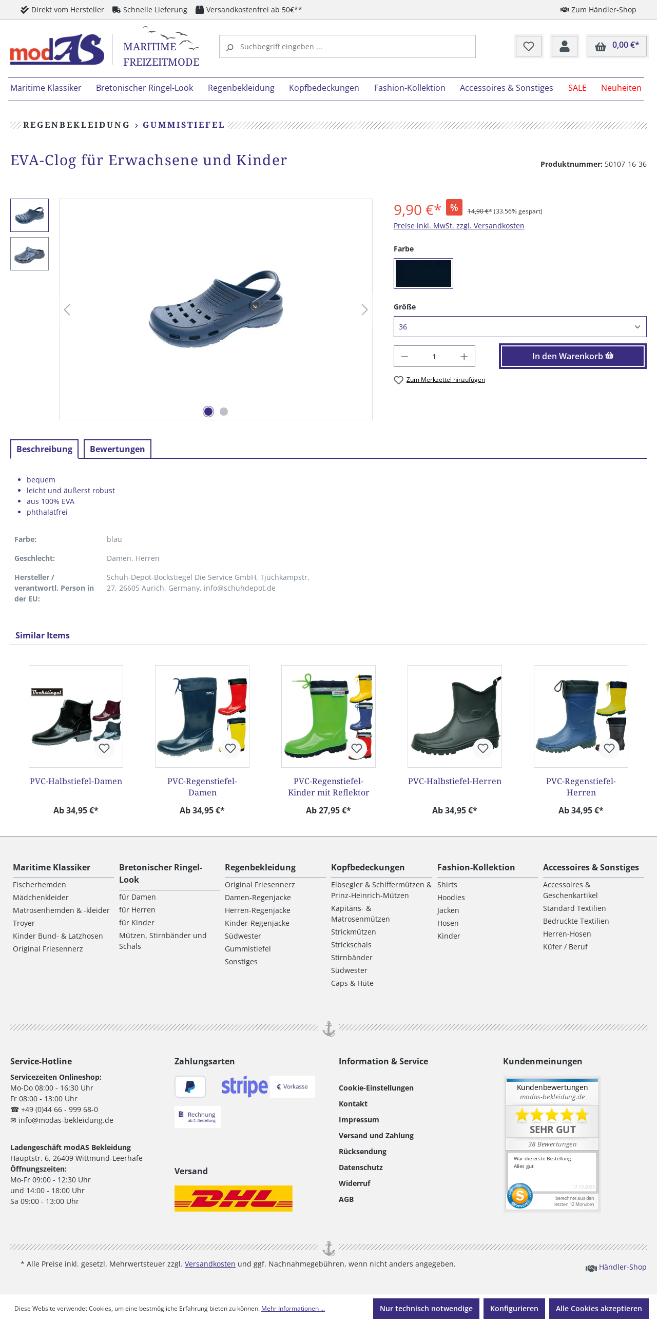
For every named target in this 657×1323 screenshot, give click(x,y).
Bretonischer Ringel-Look (160, 873)
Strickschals (351, 944)
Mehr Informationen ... (293, 1308)
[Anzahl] (434, 356)
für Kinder (136, 922)
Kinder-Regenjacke (257, 923)
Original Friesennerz (48, 949)
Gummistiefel (248, 949)
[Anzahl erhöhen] (464, 356)
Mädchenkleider (41, 897)
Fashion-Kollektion (476, 867)
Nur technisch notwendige (426, 1308)
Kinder (448, 936)
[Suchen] (231, 46)
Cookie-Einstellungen (376, 1088)
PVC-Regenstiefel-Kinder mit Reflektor (329, 786)
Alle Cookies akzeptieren (599, 1308)
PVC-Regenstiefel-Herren (581, 786)
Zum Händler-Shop (598, 9)
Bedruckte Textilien (576, 921)
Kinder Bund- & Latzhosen (58, 936)
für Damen (137, 897)
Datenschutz (361, 1167)
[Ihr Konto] (564, 46)
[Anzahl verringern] (404, 356)
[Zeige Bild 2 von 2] (224, 411)
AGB (346, 1199)
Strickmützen (353, 932)
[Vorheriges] (66, 309)
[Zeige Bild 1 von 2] (208, 411)
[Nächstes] (365, 309)
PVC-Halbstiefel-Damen (76, 781)
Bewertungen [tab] (117, 449)
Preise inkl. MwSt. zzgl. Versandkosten (459, 225)
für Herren (137, 910)
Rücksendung (363, 1151)
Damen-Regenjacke (258, 897)
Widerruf (354, 1183)
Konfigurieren (514, 1308)
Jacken (448, 910)
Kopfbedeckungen (368, 867)
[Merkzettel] (528, 46)
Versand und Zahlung (376, 1135)
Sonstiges (241, 961)
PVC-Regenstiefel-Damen (202, 786)
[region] (191, 310)
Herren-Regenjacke (258, 910)
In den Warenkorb (573, 356)
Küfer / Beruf (565, 946)
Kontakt (353, 1103)
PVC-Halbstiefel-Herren (454, 781)
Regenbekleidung (260, 867)
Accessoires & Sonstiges (591, 867)
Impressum (359, 1119)
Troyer (24, 923)
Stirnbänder (352, 957)
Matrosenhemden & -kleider (61, 910)
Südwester (243, 936)
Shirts (447, 884)
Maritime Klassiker (51, 867)
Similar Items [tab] (42, 635)
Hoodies (451, 897)
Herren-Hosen (567, 934)
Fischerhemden (39, 884)
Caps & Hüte (352, 983)
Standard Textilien (574, 908)
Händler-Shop (616, 1266)
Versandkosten (210, 1264)
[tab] (44, 449)
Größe (405, 306)
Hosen (448, 923)
